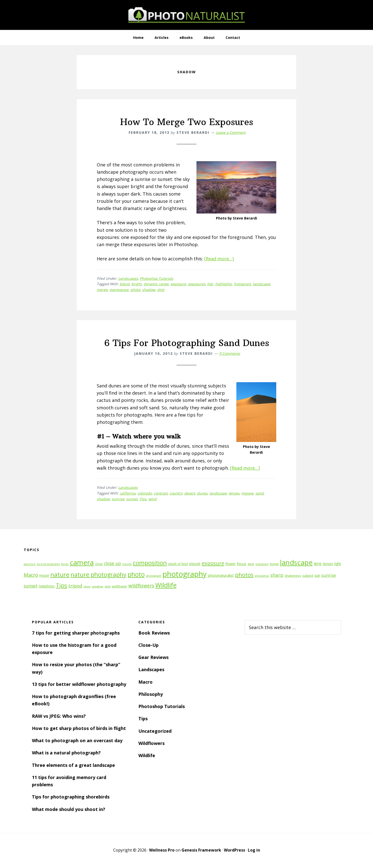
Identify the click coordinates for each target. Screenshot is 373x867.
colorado (144, 493)
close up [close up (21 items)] (112, 563)
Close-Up (148, 645)
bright (136, 284)
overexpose (118, 289)
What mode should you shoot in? (68, 809)
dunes (202, 493)
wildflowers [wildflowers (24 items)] (141, 585)
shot (160, 289)
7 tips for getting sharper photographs (76, 633)
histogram (242, 284)
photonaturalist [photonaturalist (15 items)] (221, 575)
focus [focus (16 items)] (241, 563)
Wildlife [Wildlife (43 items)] (166, 585)
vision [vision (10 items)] (87, 586)
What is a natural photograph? (66, 753)
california (127, 493)
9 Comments (229, 353)
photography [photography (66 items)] (185, 574)
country (176, 493)
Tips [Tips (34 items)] (61, 585)
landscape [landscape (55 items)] (296, 562)
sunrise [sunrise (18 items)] (328, 575)
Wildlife (146, 755)
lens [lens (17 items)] (318, 563)
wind (152, 499)
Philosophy (150, 694)
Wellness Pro (162, 850)
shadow (148, 289)
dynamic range (156, 284)
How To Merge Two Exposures (186, 122)
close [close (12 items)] (99, 564)
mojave (247, 493)
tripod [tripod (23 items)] (75, 585)
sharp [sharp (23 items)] (276, 575)
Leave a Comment (231, 132)
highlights (223, 284)
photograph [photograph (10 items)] (153, 576)
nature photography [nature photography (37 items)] (98, 574)
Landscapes (128, 278)
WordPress (234, 850)
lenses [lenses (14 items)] (328, 563)
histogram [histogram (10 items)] (262, 564)
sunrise (118, 499)
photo (135, 289)
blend (124, 284)
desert (189, 493)
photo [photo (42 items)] (136, 574)
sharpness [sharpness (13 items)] (292, 575)
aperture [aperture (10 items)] (30, 564)
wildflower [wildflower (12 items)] (119, 586)
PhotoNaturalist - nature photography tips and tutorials (186, 15)
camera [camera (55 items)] (82, 562)
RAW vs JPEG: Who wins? (59, 716)
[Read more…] (219, 259)
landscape (261, 284)
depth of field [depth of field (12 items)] (178, 564)
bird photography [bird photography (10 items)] (48, 564)
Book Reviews (154, 633)
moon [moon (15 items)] (44, 575)
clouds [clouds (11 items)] (127, 564)
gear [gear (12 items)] (251, 564)
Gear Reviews (153, 657)
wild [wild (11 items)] (107, 586)
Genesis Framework (201, 850)
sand (259, 493)
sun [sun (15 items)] (317, 575)
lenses (234, 493)
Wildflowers (151, 743)
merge (102, 289)
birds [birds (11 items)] (65, 564)
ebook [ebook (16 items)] (194, 563)
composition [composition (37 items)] (150, 563)
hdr (210, 284)
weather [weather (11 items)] (97, 586)
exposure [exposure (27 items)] (213, 563)
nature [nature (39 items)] (59, 574)
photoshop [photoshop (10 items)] (262, 576)
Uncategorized (155, 731)
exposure (178, 284)
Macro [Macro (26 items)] (31, 575)
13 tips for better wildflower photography (79, 684)
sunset (131, 499)
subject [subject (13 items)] (307, 575)
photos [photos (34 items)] (244, 574)
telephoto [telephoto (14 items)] (47, 586)
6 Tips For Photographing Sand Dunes (186, 343)
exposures (196, 284)
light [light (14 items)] (337, 563)
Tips (142, 499)
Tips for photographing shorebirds (70, 797)
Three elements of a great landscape (73, 765)
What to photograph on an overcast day (77, 740)
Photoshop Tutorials (156, 278)
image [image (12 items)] (274, 564)
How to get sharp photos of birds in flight (79, 728)
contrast (161, 493)
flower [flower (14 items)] (230, 563)
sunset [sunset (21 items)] (31, 586)
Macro (145, 682)
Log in (254, 850)
